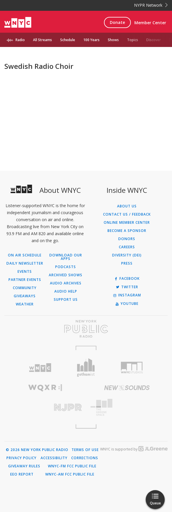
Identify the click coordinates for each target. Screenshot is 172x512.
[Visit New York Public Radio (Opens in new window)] (86, 329)
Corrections (84, 458)
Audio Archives (65, 283)
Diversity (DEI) (127, 255)
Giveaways (25, 296)
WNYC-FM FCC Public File (72, 466)
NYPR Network (151, 5)
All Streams (42, 39)
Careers (127, 247)
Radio (20, 39)
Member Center (150, 22)
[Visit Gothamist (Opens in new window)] (86, 367)
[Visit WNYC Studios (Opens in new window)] (132, 367)
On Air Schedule (24, 255)
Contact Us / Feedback (127, 214)
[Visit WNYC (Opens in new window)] (40, 367)
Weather (25, 304)
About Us (127, 206)
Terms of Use (85, 450)
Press (127, 263)
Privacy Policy (21, 458)
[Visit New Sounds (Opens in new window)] (127, 387)
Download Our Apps (65, 257)
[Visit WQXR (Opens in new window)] (45, 388)
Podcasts (65, 267)
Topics (132, 39)
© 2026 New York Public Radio (37, 450)
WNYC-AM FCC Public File (69, 474)
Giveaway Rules (24, 466)
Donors (126, 239)
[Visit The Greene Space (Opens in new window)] (127, 407)
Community (25, 288)
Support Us (66, 299)
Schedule (67, 39)
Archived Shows (65, 275)
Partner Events (24, 280)
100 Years (91, 39)
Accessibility (54, 458)
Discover (153, 39)
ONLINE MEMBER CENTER (127, 222)
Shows (113, 39)
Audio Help (65, 291)
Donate (117, 22)
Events (25, 271)
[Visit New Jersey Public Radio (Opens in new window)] (45, 407)
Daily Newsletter (24, 263)
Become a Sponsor (126, 231)
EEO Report (22, 474)
